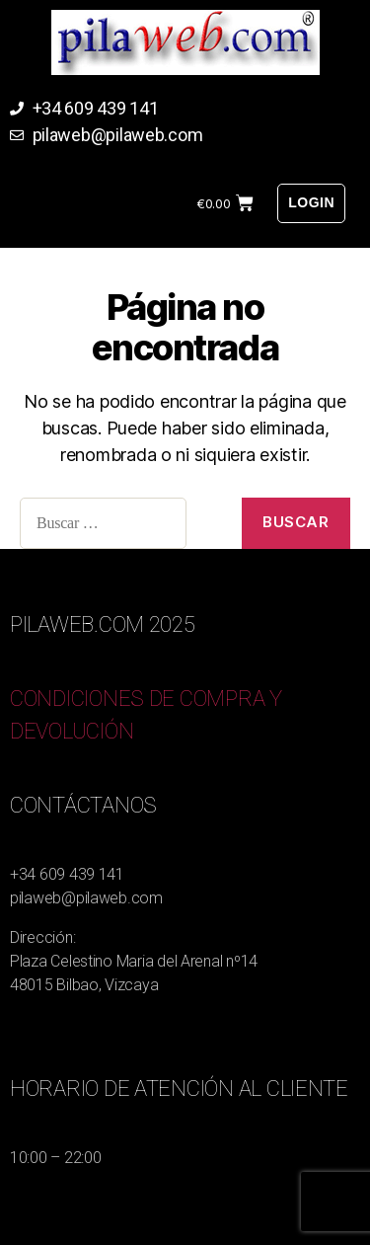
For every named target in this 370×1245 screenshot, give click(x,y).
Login (311, 202)
